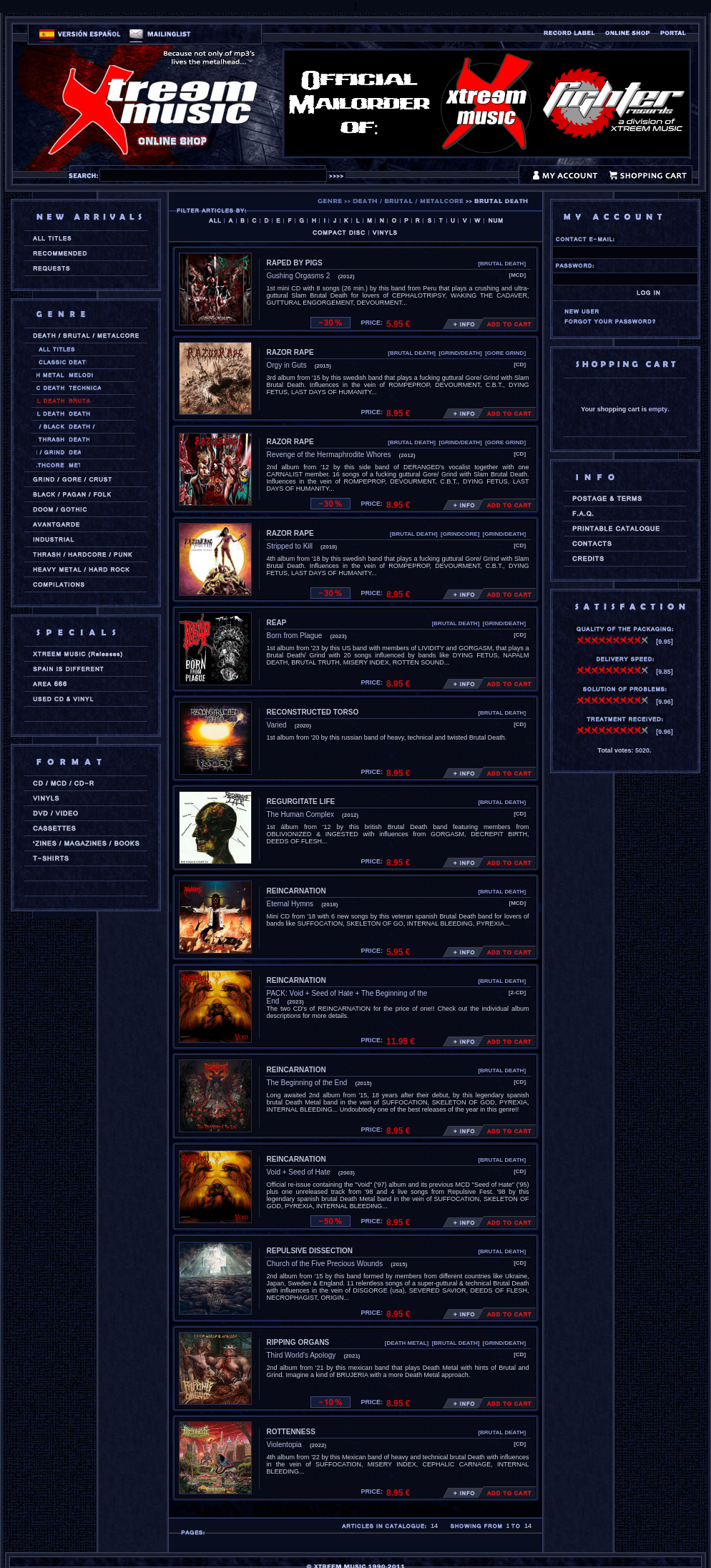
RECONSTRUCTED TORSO (313, 712)
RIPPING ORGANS (298, 1342)
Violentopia (284, 1445)
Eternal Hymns (290, 904)
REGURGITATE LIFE (301, 801)
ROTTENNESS (291, 1432)
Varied (277, 725)
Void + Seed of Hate (298, 1172)
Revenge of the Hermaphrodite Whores (329, 455)
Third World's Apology (301, 1355)
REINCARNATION (296, 891)
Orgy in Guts (287, 365)
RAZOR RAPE (290, 352)
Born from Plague (295, 636)
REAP (277, 623)
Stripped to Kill (290, 546)
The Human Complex (300, 814)
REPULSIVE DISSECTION (310, 1251)
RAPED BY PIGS (295, 263)
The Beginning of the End (307, 1083)
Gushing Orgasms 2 (298, 276)
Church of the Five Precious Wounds (325, 1264)
